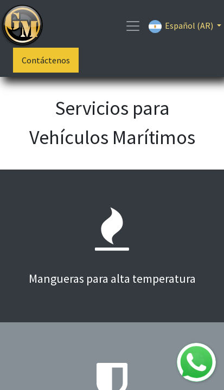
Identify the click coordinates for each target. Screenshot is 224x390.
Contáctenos (46, 60)
